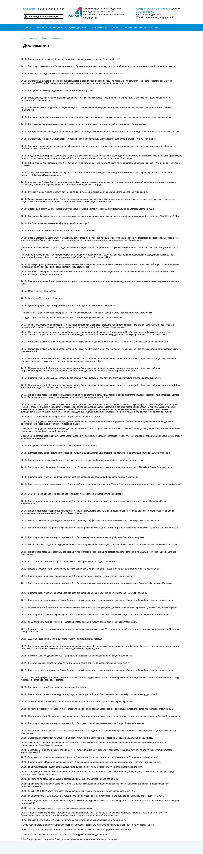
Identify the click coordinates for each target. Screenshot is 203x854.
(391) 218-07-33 (164, 9)
